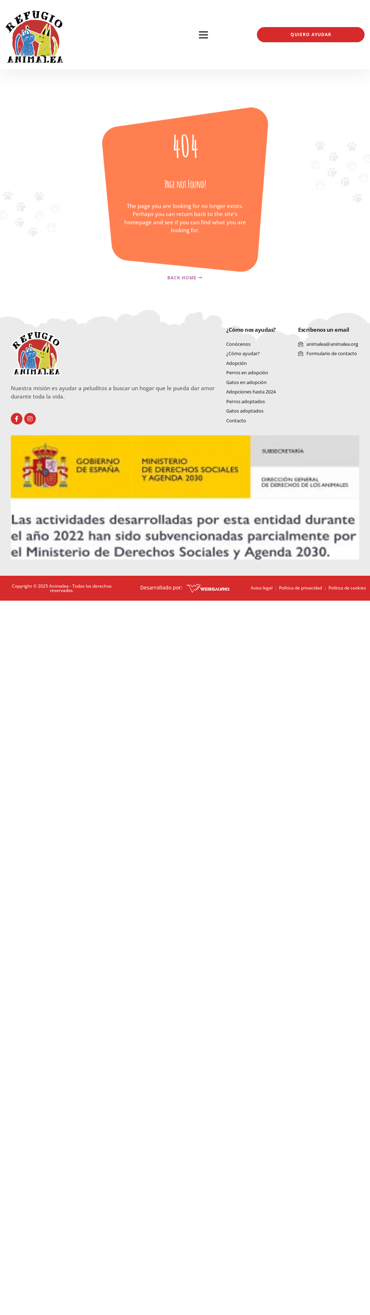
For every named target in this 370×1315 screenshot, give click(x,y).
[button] (203, 34)
